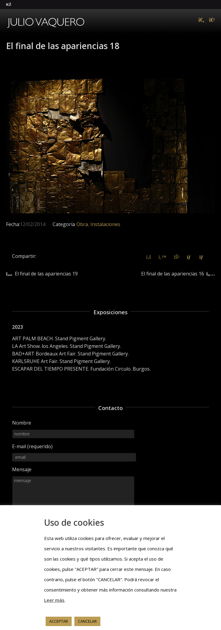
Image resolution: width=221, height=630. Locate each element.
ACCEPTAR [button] (58, 621)
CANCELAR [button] (87, 621)
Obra (82, 224)
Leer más (54, 600)
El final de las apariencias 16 (172, 273)
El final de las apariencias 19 (46, 273)
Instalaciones (105, 224)
